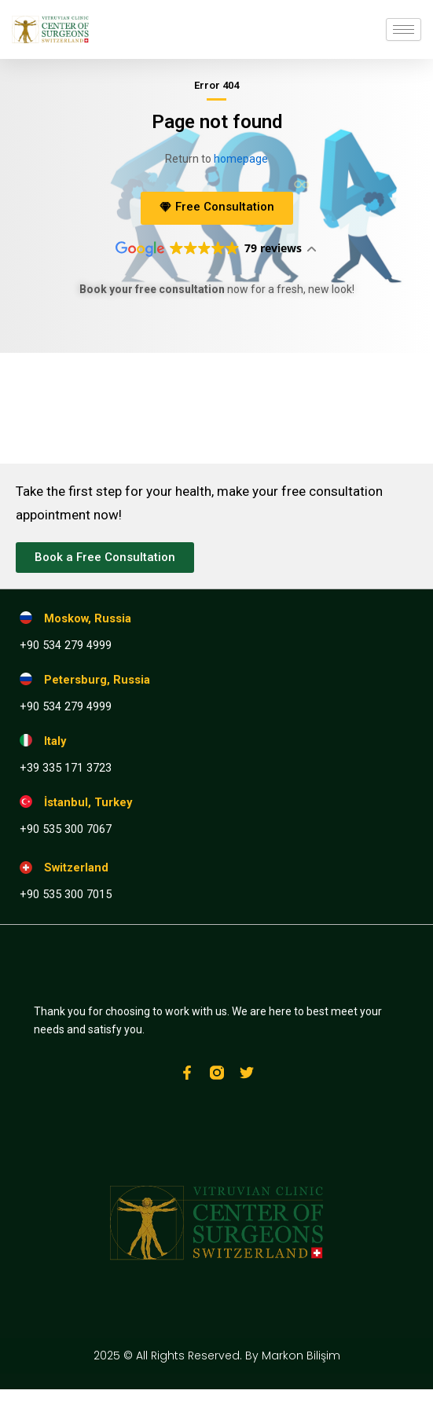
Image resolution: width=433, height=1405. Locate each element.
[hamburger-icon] (403, 29)
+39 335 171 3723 (66, 768)
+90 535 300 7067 (66, 829)
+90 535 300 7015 (66, 894)
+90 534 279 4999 (66, 645)
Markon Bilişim (301, 1355)
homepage (241, 158)
